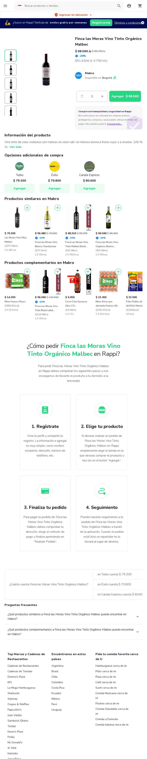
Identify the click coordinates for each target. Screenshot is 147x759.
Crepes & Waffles (18, 704)
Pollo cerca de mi (105, 671)
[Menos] (82, 96)
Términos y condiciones (128, 23)
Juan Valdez (15, 715)
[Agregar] (27, 208)
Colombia (57, 682)
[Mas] (102, 96)
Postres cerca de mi (107, 703)
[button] (73, 15)
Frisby (11, 737)
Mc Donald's (15, 742)
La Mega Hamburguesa (21, 688)
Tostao (12, 726)
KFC (10, 682)
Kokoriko (13, 753)
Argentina (57, 666)
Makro (89, 73)
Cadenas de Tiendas (20, 671)
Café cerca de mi (105, 682)
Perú (54, 704)
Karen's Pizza (15, 731)
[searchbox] (68, 5)
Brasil (55, 671)
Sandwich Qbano (18, 720)
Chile (55, 677)
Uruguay (57, 710)
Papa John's (15, 710)
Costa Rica (58, 688)
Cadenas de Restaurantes (23, 666)
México (56, 699)
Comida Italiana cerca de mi (112, 724)
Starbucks (14, 693)
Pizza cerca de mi (105, 677)
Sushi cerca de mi (106, 688)
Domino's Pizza (16, 677)
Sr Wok (12, 748)
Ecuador (56, 693)
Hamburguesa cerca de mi (111, 666)
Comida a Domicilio (106, 719)
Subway (12, 699)
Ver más (16, 147)
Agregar (20, 188)
